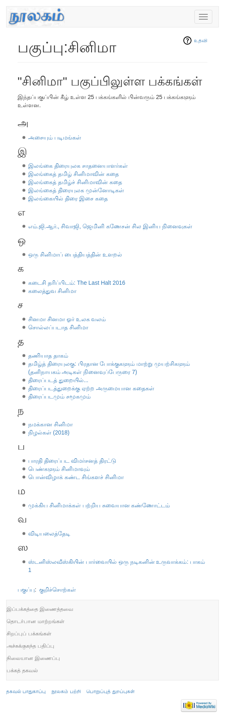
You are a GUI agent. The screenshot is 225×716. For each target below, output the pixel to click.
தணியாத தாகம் (48, 355)
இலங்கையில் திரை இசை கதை (68, 198)
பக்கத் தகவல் (22, 670)
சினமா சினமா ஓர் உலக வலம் (67, 319)
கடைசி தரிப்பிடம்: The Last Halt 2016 (76, 282)
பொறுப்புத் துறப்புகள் (110, 691)
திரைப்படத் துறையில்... (58, 380)
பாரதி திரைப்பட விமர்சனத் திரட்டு (72, 460)
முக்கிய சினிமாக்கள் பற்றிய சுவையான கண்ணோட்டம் (99, 505)
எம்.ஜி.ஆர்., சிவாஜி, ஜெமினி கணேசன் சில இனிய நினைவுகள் (110, 226)
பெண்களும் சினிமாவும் (59, 469)
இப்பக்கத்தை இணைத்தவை (40, 609)
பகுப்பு (26, 589)
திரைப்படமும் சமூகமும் (59, 396)
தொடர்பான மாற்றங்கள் (36, 621)
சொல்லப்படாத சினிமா (58, 327)
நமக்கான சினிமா (50, 424)
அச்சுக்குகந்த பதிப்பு (30, 646)
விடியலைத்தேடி (49, 533)
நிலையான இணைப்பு (33, 658)
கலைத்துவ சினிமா (52, 291)
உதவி (200, 40)
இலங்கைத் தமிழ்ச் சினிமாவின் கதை (75, 182)
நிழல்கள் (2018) (48, 432)
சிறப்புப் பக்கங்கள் (29, 633)
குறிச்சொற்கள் (57, 589)
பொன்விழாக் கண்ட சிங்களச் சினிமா (76, 477)
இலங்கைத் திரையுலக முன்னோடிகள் (76, 190)
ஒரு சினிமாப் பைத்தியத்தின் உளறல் (75, 254)
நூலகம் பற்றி (65, 691)
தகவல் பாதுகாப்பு (26, 691)
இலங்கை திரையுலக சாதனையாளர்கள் (78, 165)
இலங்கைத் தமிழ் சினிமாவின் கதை (73, 174)
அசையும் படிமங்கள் (54, 137)
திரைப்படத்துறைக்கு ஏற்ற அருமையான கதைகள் (91, 388)
